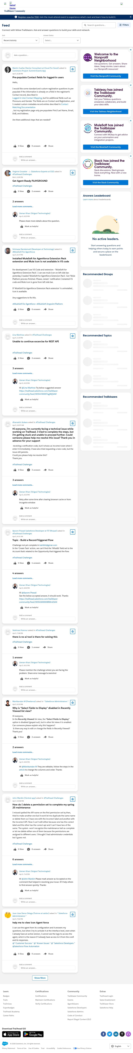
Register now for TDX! (28, 17)
